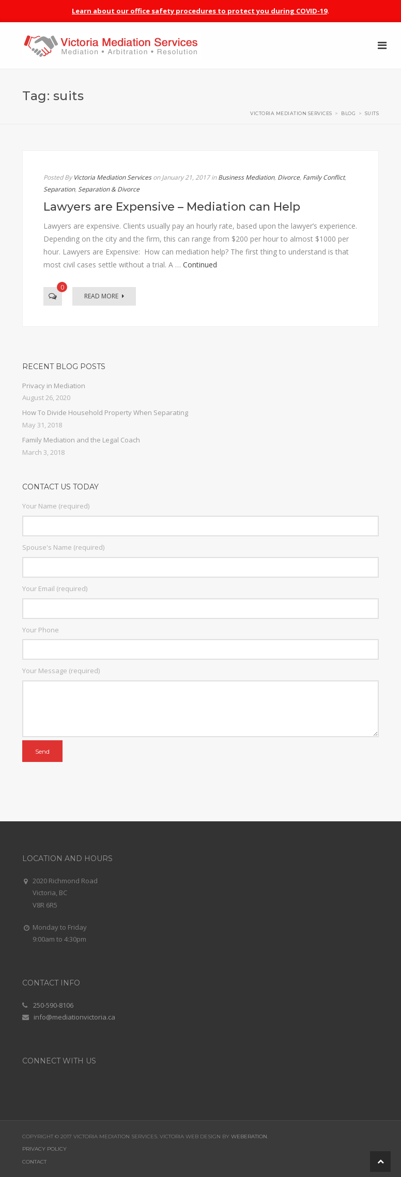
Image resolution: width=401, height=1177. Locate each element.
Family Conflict (324, 177)
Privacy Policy (44, 1149)
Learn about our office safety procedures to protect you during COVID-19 (199, 10)
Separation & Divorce (109, 189)
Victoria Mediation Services (112, 177)
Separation (59, 189)
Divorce (288, 177)
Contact (34, 1161)
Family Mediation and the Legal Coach (81, 439)
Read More (104, 296)
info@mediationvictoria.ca (74, 1017)
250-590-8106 (53, 1005)
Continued (200, 264)
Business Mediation (246, 177)
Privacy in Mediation (53, 385)
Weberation (249, 1136)
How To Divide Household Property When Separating (105, 412)
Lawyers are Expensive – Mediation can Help (171, 207)
